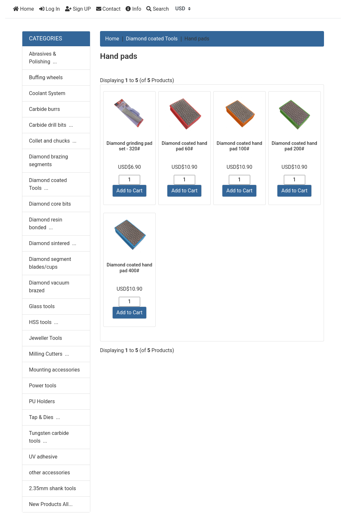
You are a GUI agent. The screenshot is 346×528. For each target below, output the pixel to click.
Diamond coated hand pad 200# (294, 146)
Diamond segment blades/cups (50, 263)
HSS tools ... (43, 322)
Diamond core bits (50, 204)
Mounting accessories (54, 370)
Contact (108, 9)
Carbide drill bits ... (51, 125)
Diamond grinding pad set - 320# (129, 146)
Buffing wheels (45, 77)
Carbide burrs (44, 109)
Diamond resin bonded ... (45, 224)
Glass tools (41, 306)
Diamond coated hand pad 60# (184, 146)
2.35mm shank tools (52, 488)
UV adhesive (43, 457)
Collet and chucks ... (52, 141)
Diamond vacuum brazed (49, 287)
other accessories (49, 472)
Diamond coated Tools (152, 39)
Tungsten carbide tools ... (49, 437)
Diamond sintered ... (52, 243)
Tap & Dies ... (44, 417)
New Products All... (51, 504)
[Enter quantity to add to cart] (129, 180)
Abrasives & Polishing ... (43, 58)
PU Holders (42, 401)
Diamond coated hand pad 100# (239, 146)
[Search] (157, 9)
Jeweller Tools (45, 338)
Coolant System (47, 93)
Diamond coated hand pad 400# (129, 267)
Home (23, 9)
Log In (49, 9)
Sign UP (78, 9)
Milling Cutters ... (49, 354)
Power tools (42, 386)
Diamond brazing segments (48, 160)
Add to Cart (130, 191)
